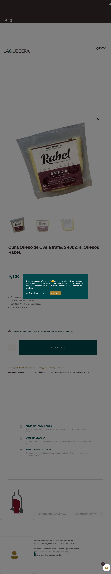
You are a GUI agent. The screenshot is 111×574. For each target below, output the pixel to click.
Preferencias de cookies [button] (36, 293)
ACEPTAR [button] (55, 293)
